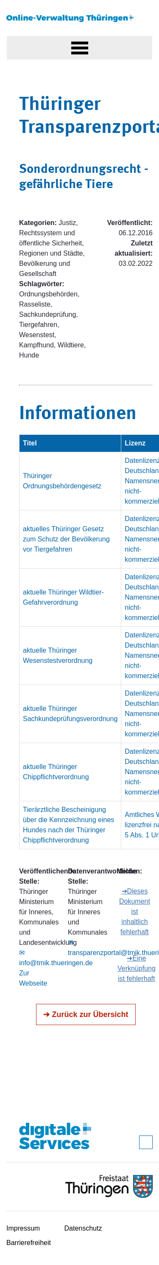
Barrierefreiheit (28, 1242)
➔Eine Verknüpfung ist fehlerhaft (136, 968)
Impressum (23, 1228)
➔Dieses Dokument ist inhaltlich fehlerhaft (134, 911)
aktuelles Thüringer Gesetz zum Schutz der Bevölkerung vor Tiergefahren (66, 539)
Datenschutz (83, 1228)
